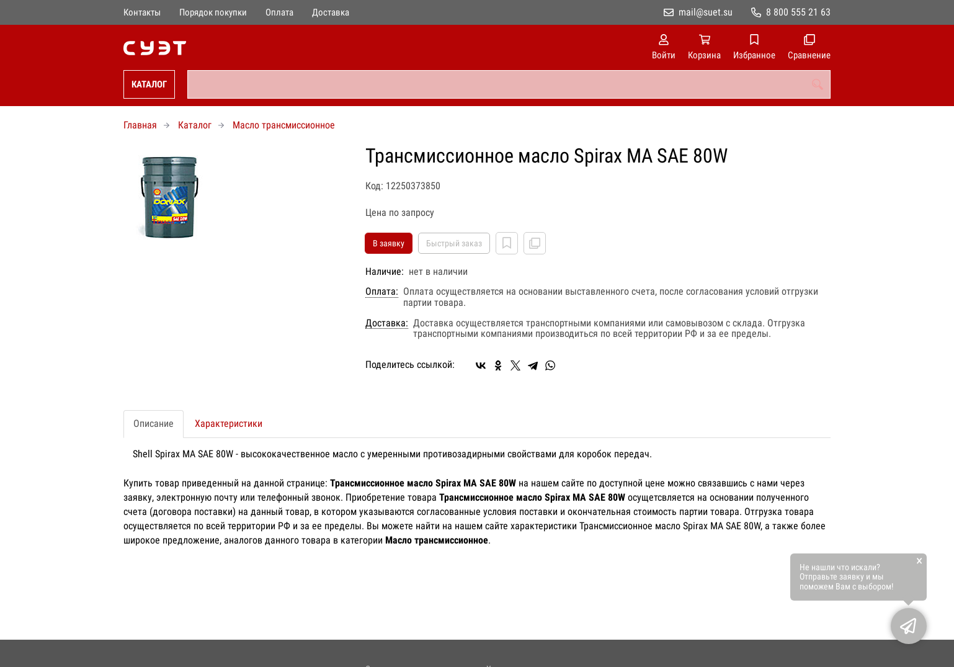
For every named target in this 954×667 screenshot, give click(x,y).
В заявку (388, 243)
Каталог (149, 84)
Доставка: (386, 323)
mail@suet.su (706, 12)
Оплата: (381, 291)
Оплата (279, 12)
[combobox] (509, 84)
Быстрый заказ (454, 243)
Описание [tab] (153, 423)
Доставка (330, 12)
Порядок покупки (213, 12)
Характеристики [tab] (228, 423)
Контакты (142, 12)
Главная (140, 125)
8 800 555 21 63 (798, 12)
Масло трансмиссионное (284, 125)
